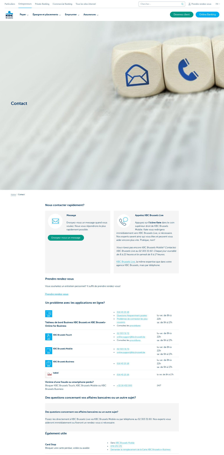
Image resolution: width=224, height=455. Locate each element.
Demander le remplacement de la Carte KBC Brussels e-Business (140, 449)
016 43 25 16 (123, 375)
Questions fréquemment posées (132, 315)
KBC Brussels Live (125, 261)
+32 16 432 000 (124, 385)
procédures (135, 325)
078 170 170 (116, 446)
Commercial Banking (62, 4)
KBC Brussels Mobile (125, 443)
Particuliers (10, 4)
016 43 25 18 (123, 312)
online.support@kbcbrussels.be (131, 337)
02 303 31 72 (123, 333)
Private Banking (42, 4)
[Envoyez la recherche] (182, 4)
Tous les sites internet (86, 4)
